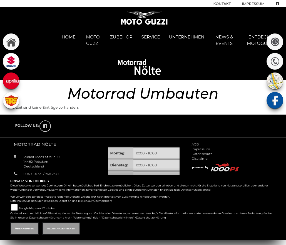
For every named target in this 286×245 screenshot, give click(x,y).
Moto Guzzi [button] (93, 40)
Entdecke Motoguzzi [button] (260, 40)
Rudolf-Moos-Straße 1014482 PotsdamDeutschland (42, 162)
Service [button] (150, 37)
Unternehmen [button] (187, 37)
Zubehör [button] (121, 37)
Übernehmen (24, 228)
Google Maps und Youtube (36, 208)
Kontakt (222, 4)
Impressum (253, 4)
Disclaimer (200, 159)
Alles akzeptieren (61, 228)
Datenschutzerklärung (196, 189)
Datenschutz (202, 154)
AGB (195, 144)
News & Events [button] (224, 40)
